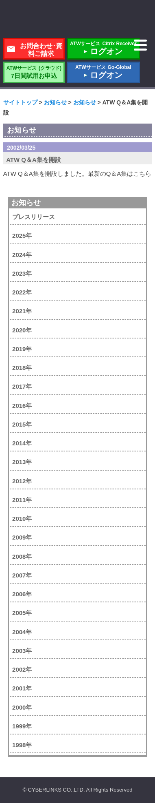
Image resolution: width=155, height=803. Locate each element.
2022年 (22, 292)
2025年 (22, 235)
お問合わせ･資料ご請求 (41, 49)
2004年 (22, 631)
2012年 (22, 481)
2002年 (22, 669)
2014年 (22, 443)
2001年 (22, 688)
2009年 (22, 537)
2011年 (22, 499)
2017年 (22, 386)
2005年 (22, 612)
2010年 (22, 518)
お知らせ (26, 203)
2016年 (22, 405)
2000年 (22, 707)
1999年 (22, 726)
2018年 (22, 367)
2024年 (22, 254)
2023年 (22, 273)
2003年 (22, 650)
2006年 (22, 594)
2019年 (22, 348)
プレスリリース (33, 216)
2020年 (22, 330)
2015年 (22, 424)
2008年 (22, 556)
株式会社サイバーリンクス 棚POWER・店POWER (77, 19)
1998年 (22, 744)
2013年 (22, 461)
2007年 (22, 575)
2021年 (22, 310)
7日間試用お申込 (34, 72)
